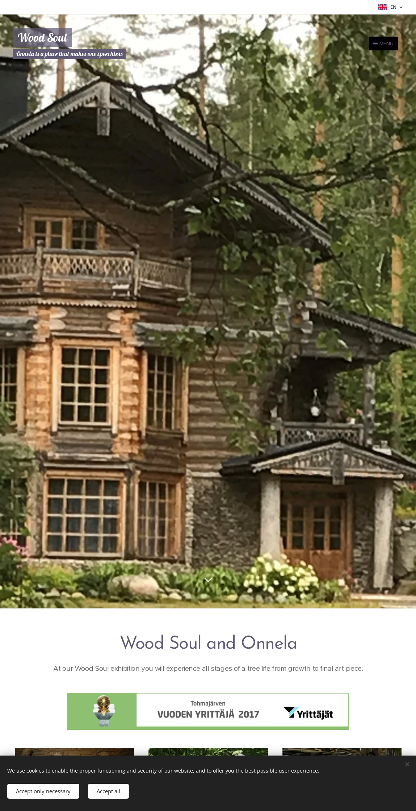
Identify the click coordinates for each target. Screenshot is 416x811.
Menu (383, 43)
